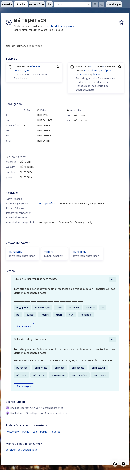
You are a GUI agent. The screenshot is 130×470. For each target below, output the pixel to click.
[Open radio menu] (115, 464)
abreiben (11, 449)
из (90, 66)
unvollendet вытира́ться (60, 26)
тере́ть (49, 252)
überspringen (24, 326)
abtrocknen (24, 449)
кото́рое (106, 70)
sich (34, 449)
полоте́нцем (21, 70)
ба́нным (35, 66)
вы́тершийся (46, 203)
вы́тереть (79, 252)
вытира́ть (15, 252)
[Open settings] (124, 464)
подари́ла (81, 74)
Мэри (96, 74)
